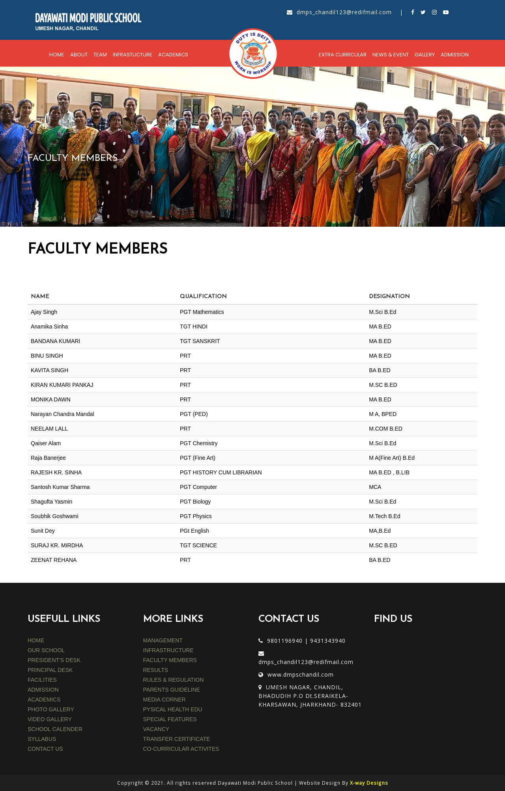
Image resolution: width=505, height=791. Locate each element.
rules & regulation (173, 680)
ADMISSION (43, 690)
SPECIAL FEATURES (170, 719)
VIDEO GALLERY (50, 719)
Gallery (425, 54)
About (79, 54)
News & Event (390, 54)
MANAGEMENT (163, 640)
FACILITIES (42, 680)
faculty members (170, 660)
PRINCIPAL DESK (50, 670)
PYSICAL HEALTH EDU (172, 709)
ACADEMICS (44, 699)
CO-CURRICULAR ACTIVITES (181, 749)
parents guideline (171, 690)
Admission (455, 54)
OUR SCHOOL (46, 650)
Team (100, 54)
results (155, 670)
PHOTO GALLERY (51, 709)
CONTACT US (45, 749)
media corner (164, 699)
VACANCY (156, 729)
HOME (36, 640)
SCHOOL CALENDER (55, 729)
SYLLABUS (42, 739)
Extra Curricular (343, 54)
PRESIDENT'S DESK (54, 660)
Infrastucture (132, 54)
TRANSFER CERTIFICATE (176, 739)
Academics (173, 54)
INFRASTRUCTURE (168, 650)
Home (56, 54)
